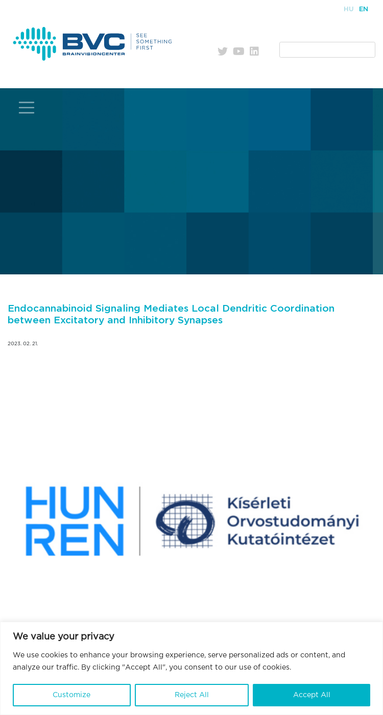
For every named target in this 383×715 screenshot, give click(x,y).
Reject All (192, 695)
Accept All (311, 695)
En (363, 9)
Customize (71, 695)
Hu (349, 9)
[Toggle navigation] (26, 107)
